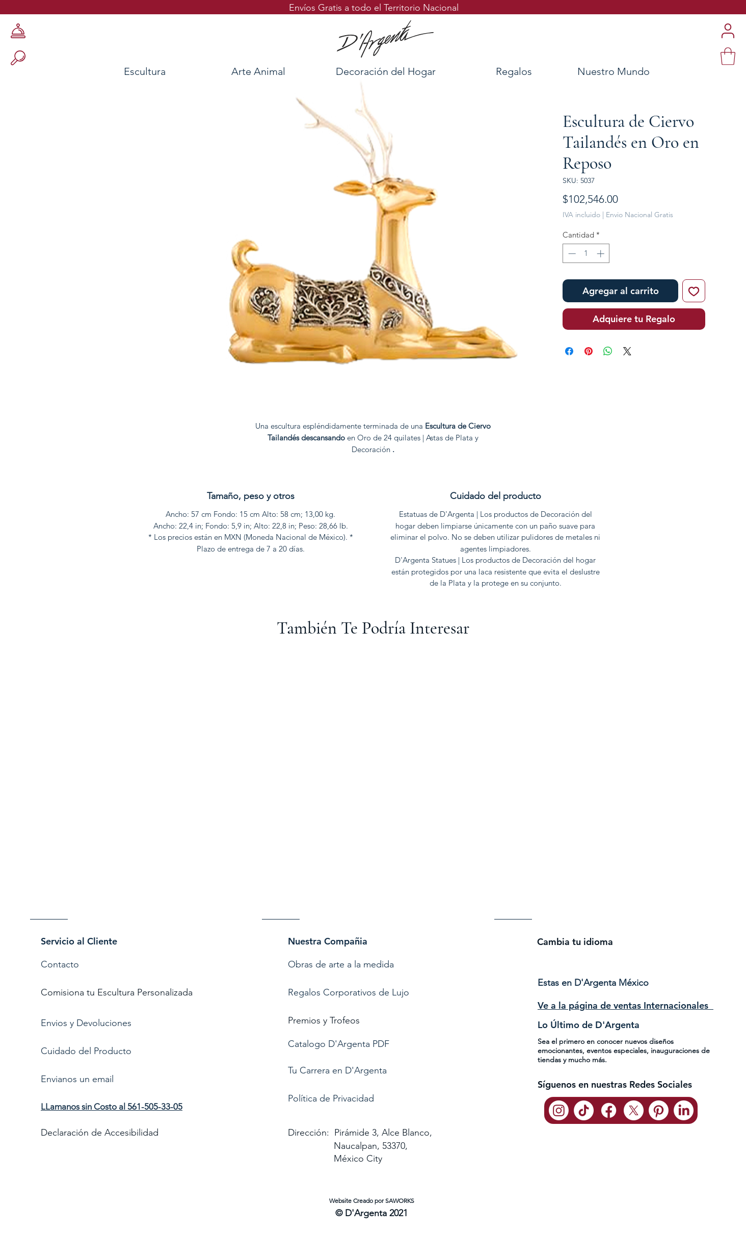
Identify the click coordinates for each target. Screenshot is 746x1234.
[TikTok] (584, 1110)
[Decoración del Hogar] (386, 71)
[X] (634, 1110)
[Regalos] (513, 71)
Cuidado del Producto (86, 1051)
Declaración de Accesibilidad (99, 1132)
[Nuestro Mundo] (626, 71)
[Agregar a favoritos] (693, 290)
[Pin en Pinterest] (588, 351)
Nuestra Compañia (327, 941)
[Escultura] (117, 71)
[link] (728, 56)
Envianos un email (77, 1079)
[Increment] (601, 253)
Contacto (61, 964)
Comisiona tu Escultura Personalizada (117, 992)
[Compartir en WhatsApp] (608, 351)
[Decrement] (571, 253)
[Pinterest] (659, 1110)
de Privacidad (345, 1098)
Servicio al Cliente (79, 941)
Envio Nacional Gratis (639, 214)
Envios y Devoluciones (86, 1023)
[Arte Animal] (258, 71)
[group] (373, 789)
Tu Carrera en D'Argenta (337, 1070)
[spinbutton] (586, 253)
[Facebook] (609, 1110)
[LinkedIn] (684, 1110)
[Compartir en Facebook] (569, 351)
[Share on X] (627, 351)
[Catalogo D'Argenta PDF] (371, 1044)
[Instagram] (559, 1110)
